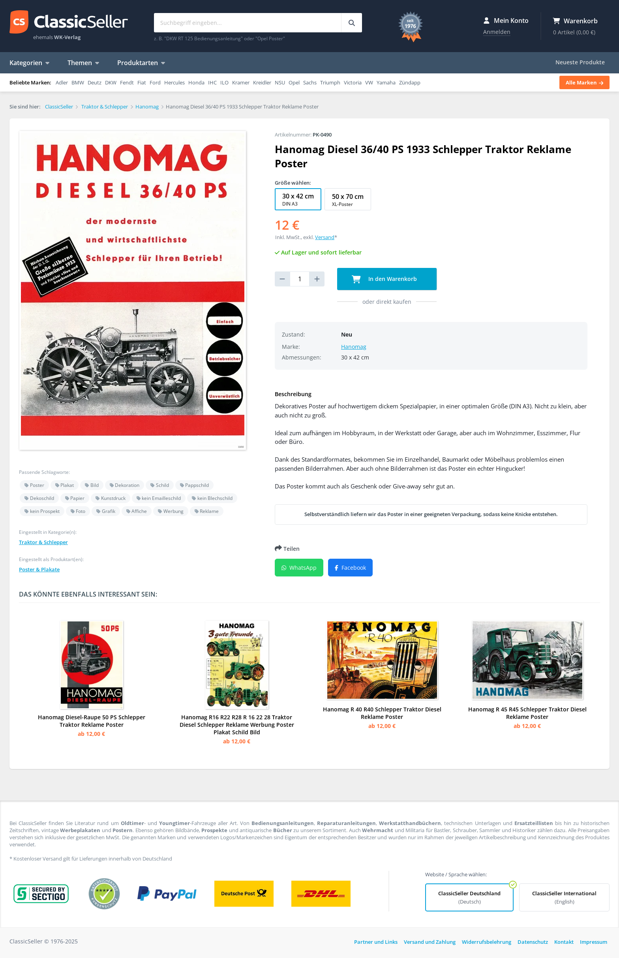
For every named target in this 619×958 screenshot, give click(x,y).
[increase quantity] (317, 278)
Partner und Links (376, 941)
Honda (196, 82)
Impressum (593, 941)
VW (369, 82)
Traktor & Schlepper (43, 542)
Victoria (353, 82)
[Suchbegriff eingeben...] (351, 22)
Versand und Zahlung (430, 941)
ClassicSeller (68, 22)
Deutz (94, 82)
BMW (77, 82)
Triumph (330, 82)
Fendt (127, 82)
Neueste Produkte (580, 62)
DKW (110, 82)
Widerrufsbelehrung (486, 941)
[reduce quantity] (282, 278)
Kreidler (262, 82)
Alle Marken (584, 82)
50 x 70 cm (348, 200)
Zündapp (409, 82)
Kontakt (564, 941)
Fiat (141, 82)
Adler (62, 82)
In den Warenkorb (384, 279)
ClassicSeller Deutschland (469, 897)
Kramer (240, 82)
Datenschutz (533, 941)
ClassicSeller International (564, 897)
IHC (212, 82)
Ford (155, 82)
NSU (280, 82)
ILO (224, 82)
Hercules (174, 82)
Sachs (310, 82)
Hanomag (353, 346)
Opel (294, 82)
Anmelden (496, 32)
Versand (324, 237)
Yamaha (386, 82)
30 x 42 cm (298, 199)
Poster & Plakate (39, 569)
